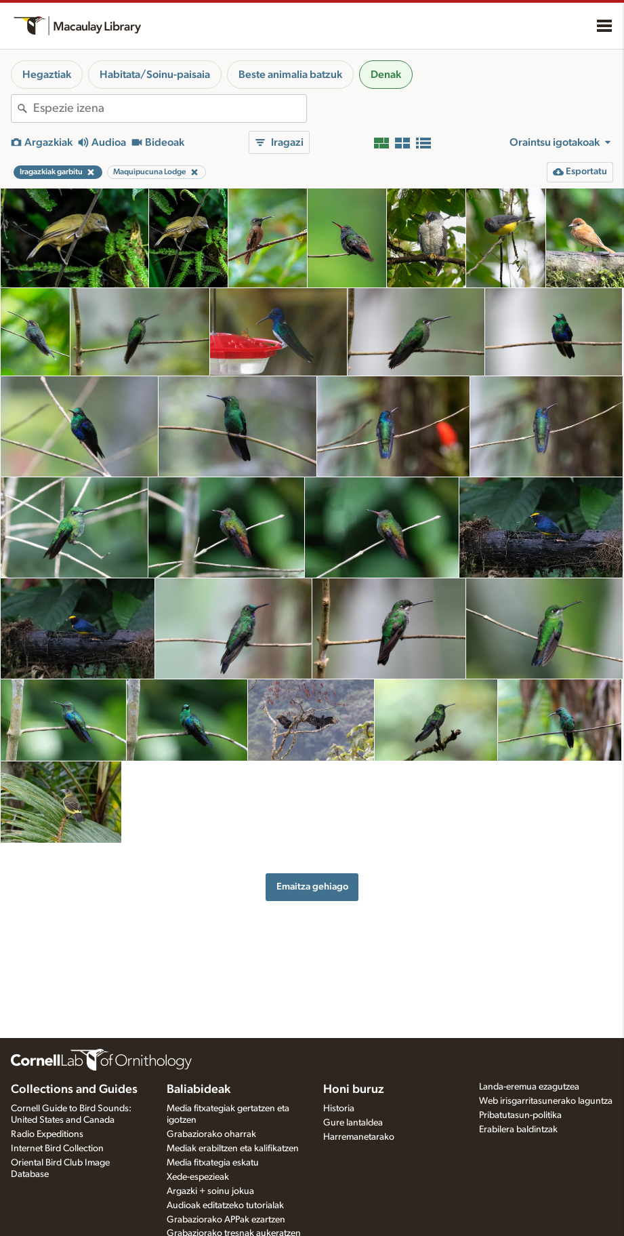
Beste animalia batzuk (290, 74)
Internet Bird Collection (57, 1148)
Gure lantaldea (353, 1123)
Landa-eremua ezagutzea (529, 1087)
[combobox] (169, 108)
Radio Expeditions (47, 1134)
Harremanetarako (358, 1137)
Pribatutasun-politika (520, 1115)
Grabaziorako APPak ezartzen (226, 1219)
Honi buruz (353, 1089)
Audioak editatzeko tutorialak (225, 1205)
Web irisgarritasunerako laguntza (545, 1101)
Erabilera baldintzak (518, 1129)
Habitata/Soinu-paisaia (155, 74)
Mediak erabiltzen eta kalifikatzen (233, 1148)
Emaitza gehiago (312, 886)
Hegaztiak (46, 74)
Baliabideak (198, 1089)
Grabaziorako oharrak (211, 1134)
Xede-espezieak (198, 1177)
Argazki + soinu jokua (210, 1191)
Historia (338, 1108)
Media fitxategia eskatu (213, 1163)
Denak (386, 74)
